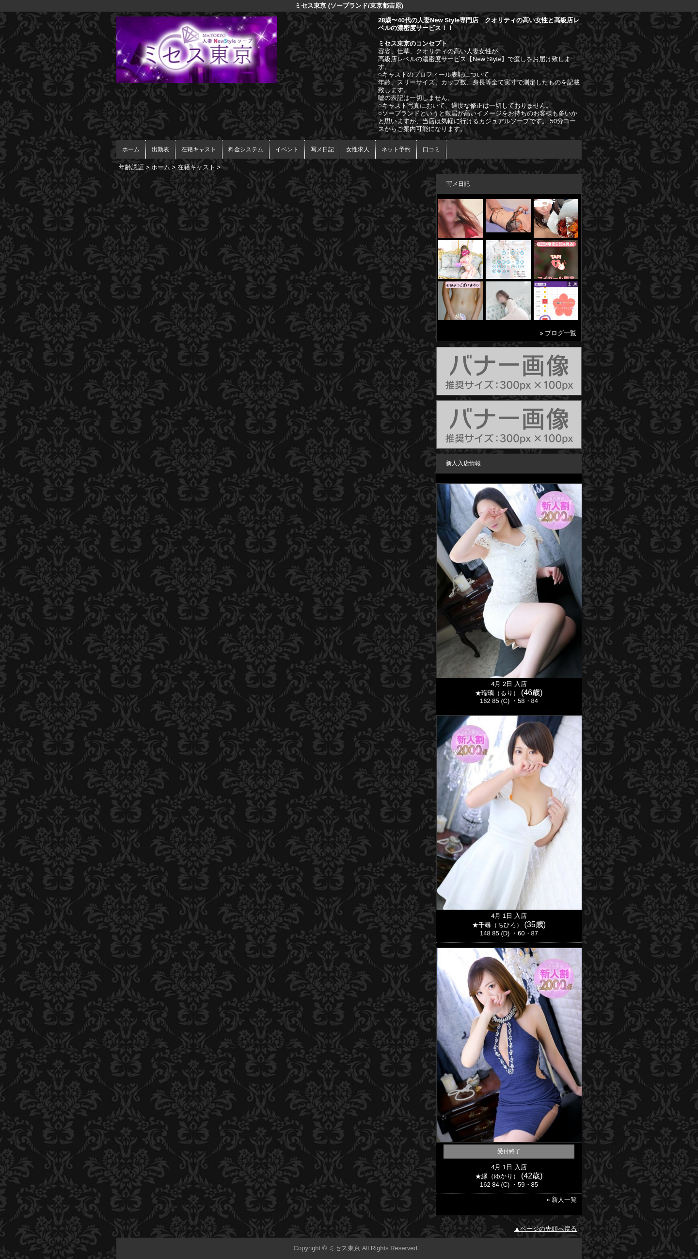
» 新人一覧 (561, 1199)
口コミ (431, 149)
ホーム (131, 149)
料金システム (245, 149)
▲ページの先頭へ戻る (545, 1228)
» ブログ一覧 (557, 333)
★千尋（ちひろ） (497, 925)
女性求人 (357, 149)
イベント (287, 149)
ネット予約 (396, 149)
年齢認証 (131, 167)
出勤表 (160, 149)
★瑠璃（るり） (497, 693)
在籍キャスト (198, 149)
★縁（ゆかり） (497, 1176)
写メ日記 (322, 149)
